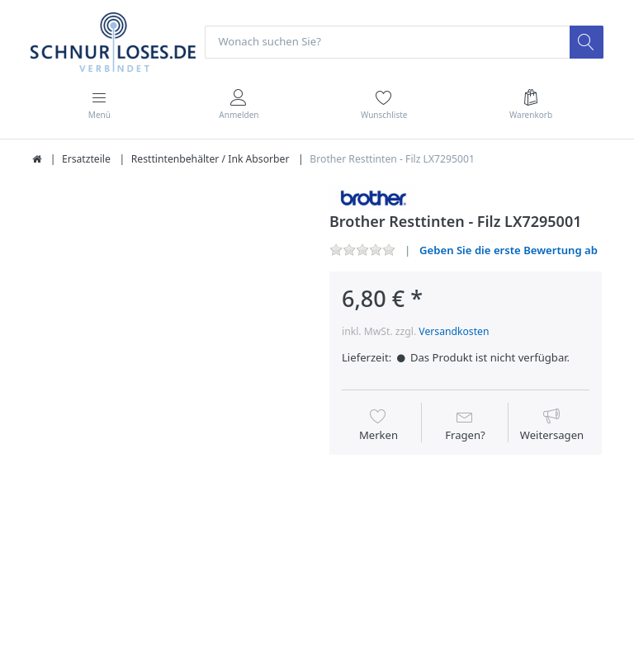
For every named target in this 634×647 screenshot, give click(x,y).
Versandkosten (454, 331)
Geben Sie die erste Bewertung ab (508, 250)
